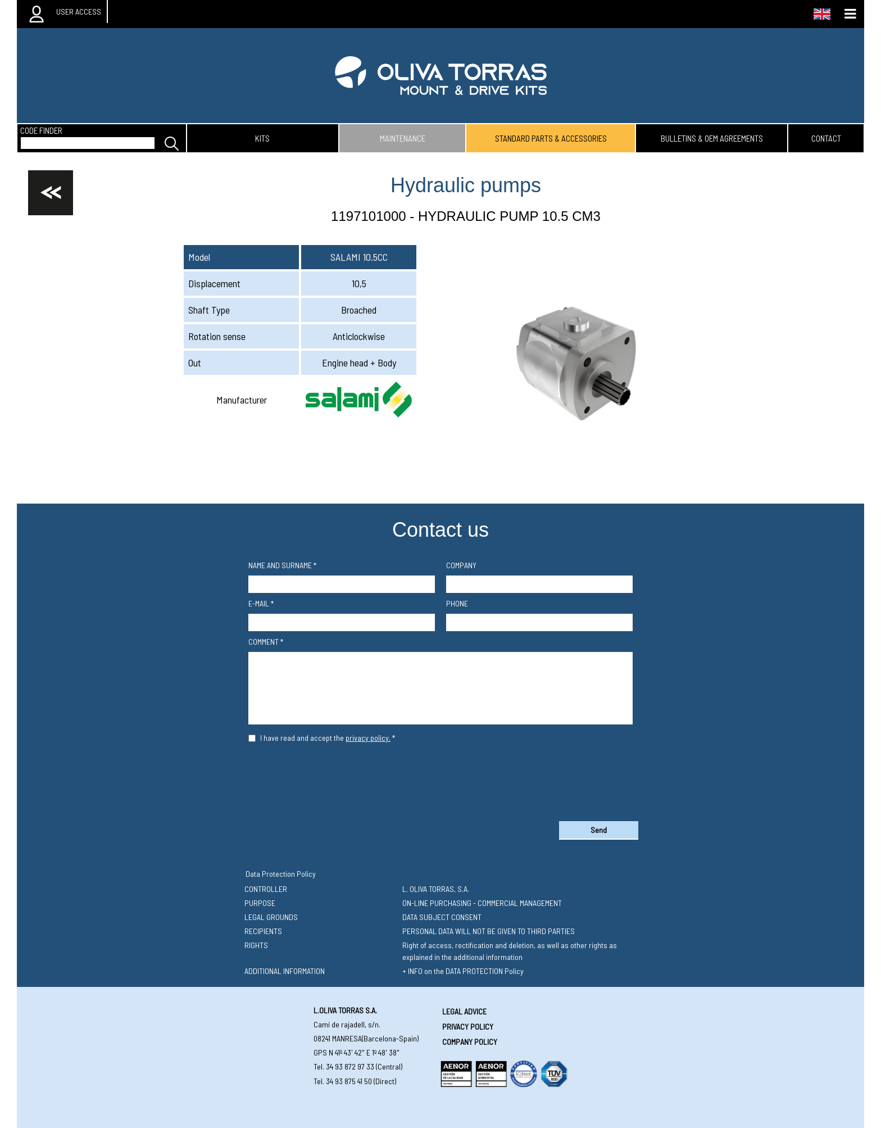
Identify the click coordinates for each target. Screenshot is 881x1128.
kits (262, 138)
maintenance (402, 138)
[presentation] (440, 779)
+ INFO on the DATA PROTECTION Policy (463, 971)
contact (826, 138)
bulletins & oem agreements (712, 138)
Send (599, 830)
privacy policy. (368, 737)
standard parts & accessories (551, 138)
